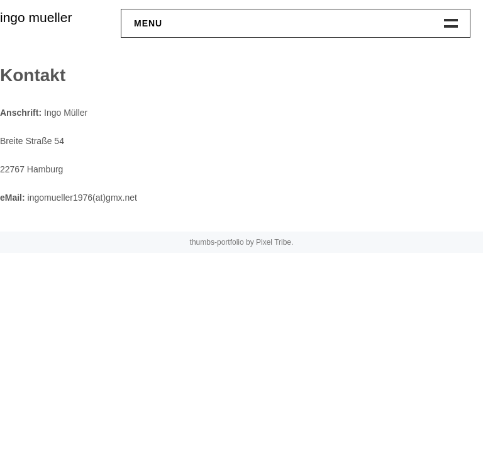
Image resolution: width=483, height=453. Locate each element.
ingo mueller (36, 17)
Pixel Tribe (273, 242)
